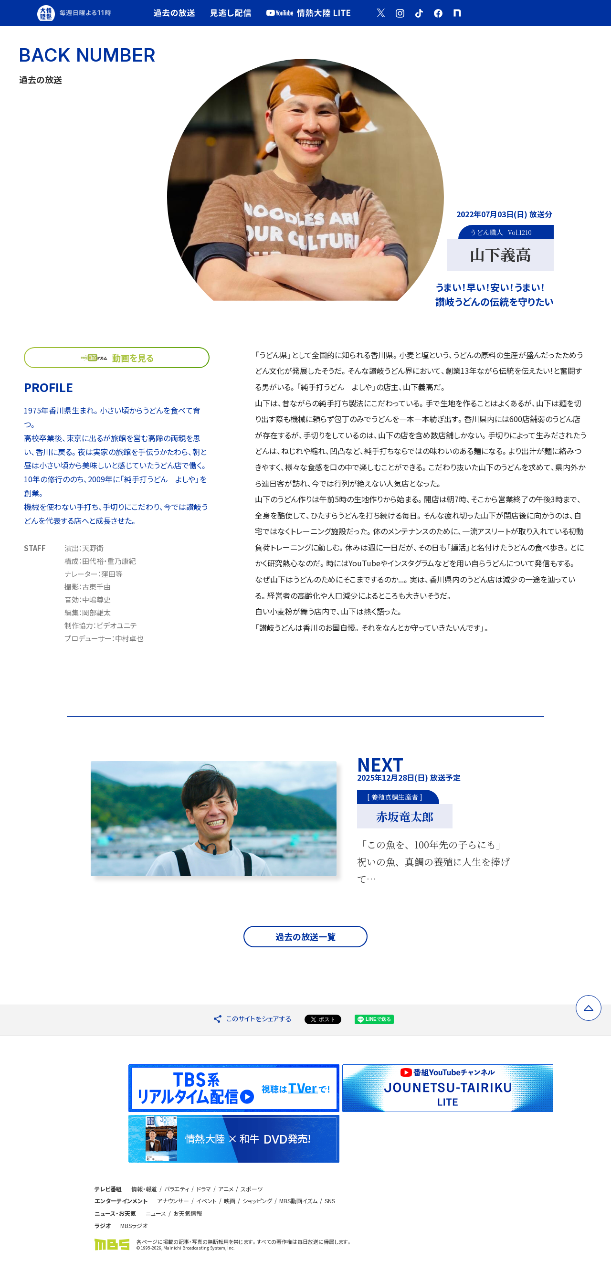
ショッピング (257, 1201)
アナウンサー (173, 1201)
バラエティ (176, 1189)
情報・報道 (144, 1189)
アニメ (225, 1189)
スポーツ (252, 1189)
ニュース (156, 1213)
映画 (229, 1201)
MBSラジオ (133, 1225)
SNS (330, 1201)
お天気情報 (187, 1213)
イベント (206, 1201)
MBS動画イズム (298, 1201)
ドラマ (203, 1189)
